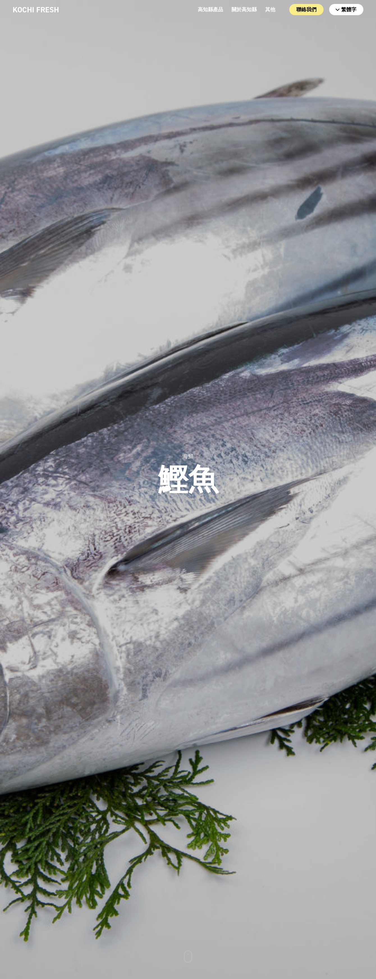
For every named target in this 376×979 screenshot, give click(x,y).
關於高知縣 (244, 9)
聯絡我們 (306, 9)
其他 (270, 9)
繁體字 (346, 9)
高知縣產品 (210, 9)
